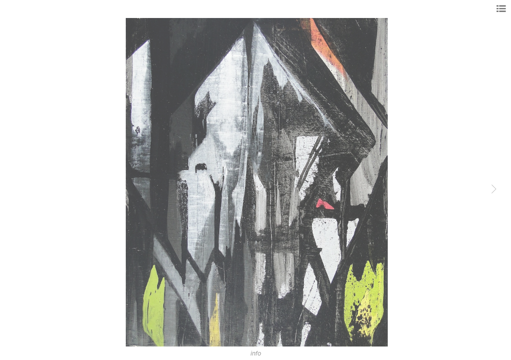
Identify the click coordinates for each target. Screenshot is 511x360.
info (256, 354)
